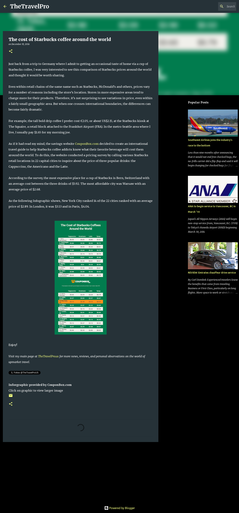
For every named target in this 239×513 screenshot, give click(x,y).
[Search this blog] (217, 6)
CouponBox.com (87, 144)
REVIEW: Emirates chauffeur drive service (212, 272)
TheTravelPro (29, 6)
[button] (11, 51)
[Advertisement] (80, 472)
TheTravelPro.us (48, 356)
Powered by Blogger (119, 508)
